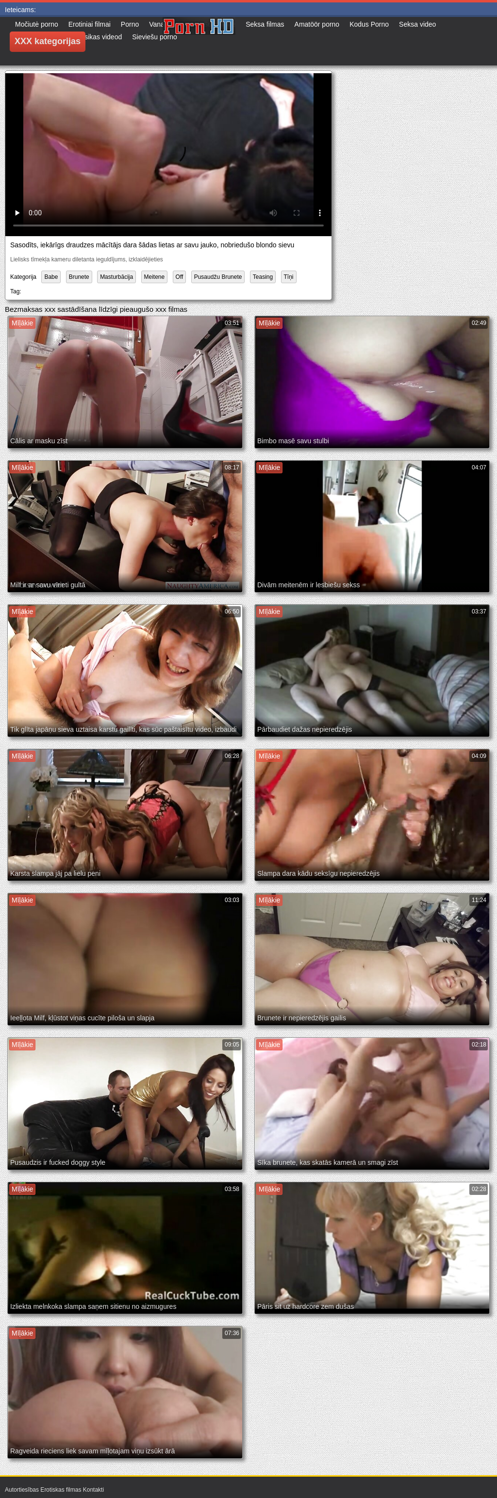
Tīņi (289, 277)
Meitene (154, 277)
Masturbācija (116, 277)
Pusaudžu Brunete (218, 277)
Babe (51, 277)
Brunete (79, 277)
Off (179, 277)
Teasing (263, 277)
